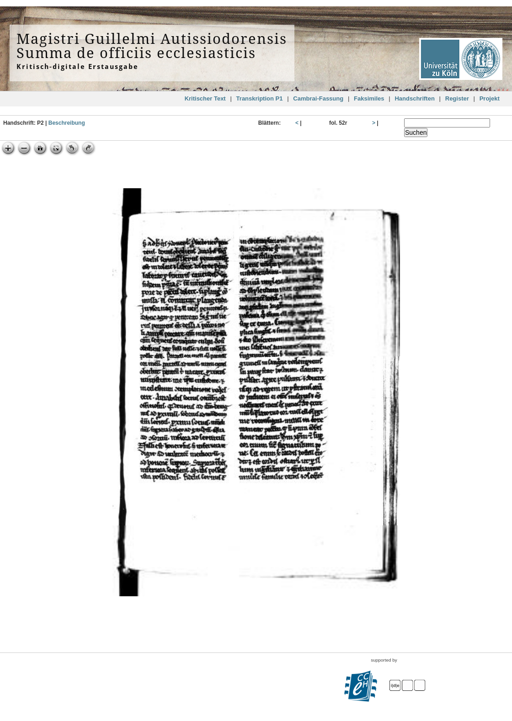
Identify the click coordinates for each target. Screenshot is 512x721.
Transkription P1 (259, 98)
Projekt (490, 98)
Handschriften (414, 98)
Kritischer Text (205, 98)
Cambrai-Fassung (318, 98)
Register (457, 98)
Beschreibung (66, 123)
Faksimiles (369, 98)
